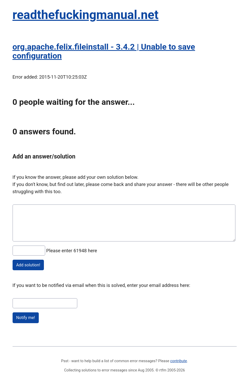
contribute (178, 361)
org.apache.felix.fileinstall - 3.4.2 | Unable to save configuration (104, 51)
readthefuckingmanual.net (86, 14)
